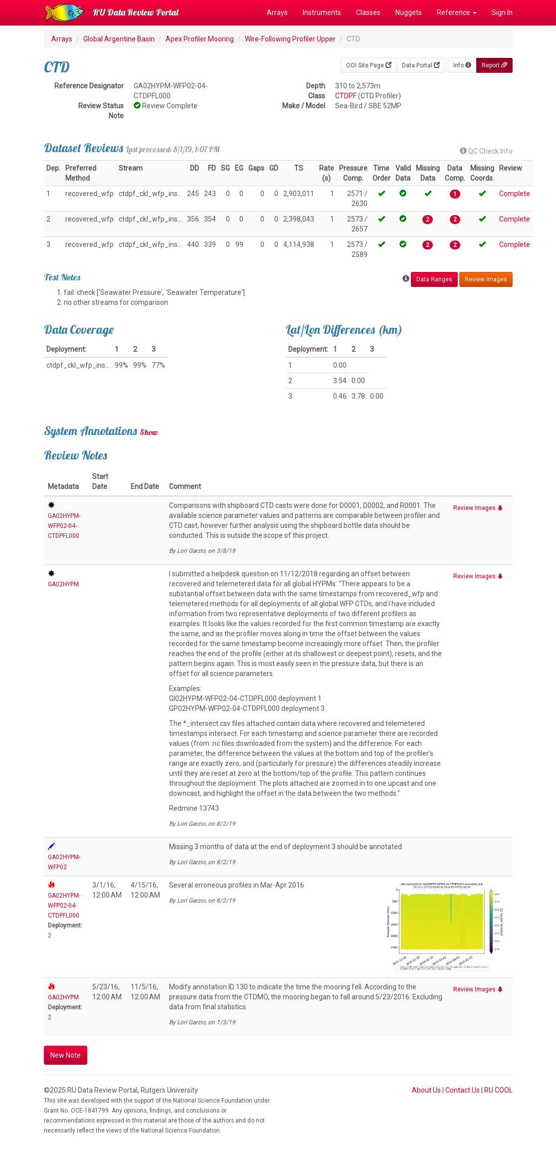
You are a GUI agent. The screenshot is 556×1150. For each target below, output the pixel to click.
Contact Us (462, 1090)
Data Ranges (434, 279)
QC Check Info (486, 151)
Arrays (277, 12)
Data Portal (421, 65)
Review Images (486, 279)
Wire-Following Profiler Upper (290, 39)
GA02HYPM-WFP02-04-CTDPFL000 (64, 525)
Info (462, 65)
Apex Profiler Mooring (200, 39)
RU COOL (498, 1090)
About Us (426, 1090)
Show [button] (149, 432)
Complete (514, 194)
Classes (368, 12)
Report (494, 65)
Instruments (322, 12)
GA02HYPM (63, 584)
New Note (65, 1055)
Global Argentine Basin (119, 39)
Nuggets (408, 12)
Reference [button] (457, 12)
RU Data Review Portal (136, 12)
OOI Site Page (368, 65)
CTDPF (346, 96)
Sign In (502, 12)
